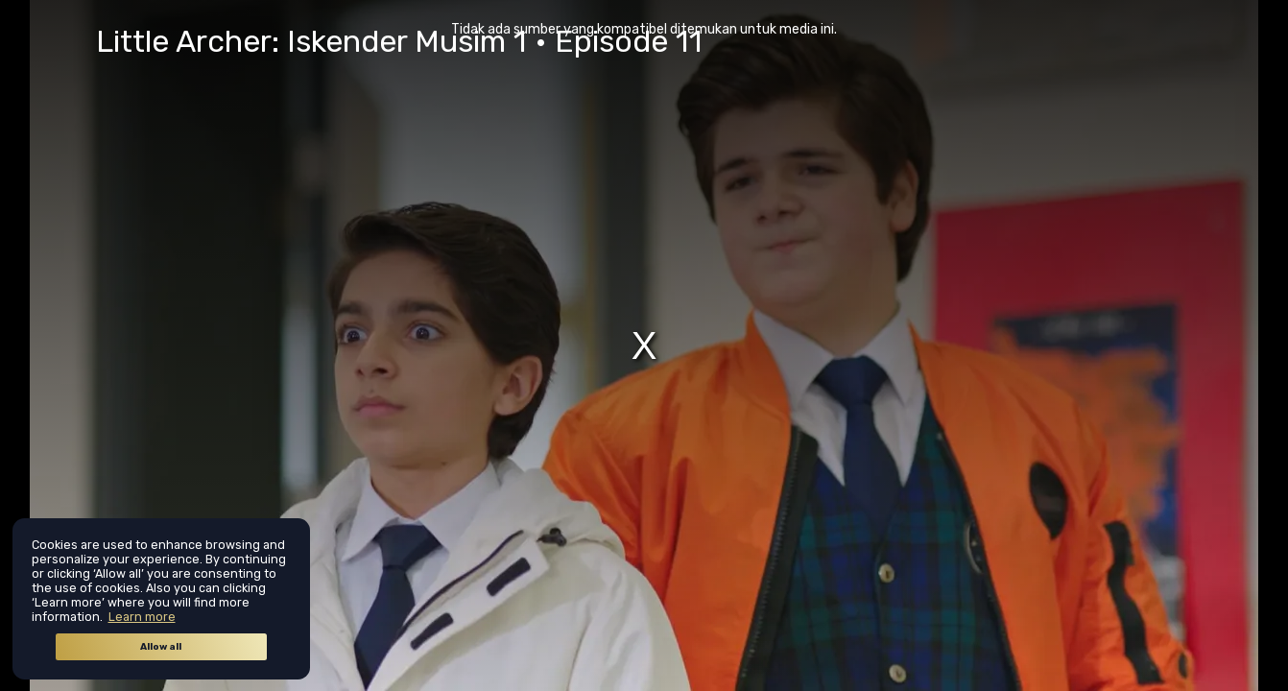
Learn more (142, 616)
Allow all (160, 647)
